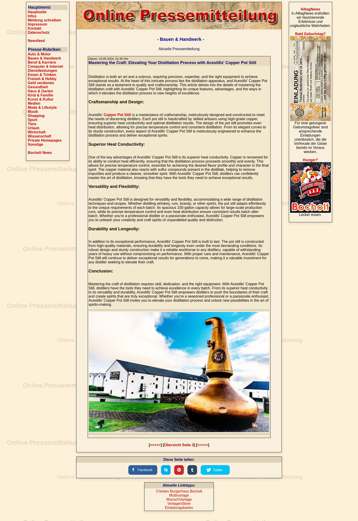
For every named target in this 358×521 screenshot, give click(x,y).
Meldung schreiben (44, 20)
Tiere (32, 124)
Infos (32, 16)
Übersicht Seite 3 (179, 445)
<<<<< (155, 445)
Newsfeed (36, 41)
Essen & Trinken (42, 75)
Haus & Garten (40, 91)
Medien (34, 103)
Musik (33, 112)
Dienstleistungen (42, 71)
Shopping (36, 116)
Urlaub (33, 128)
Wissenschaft (39, 136)
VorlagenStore (178, 503)
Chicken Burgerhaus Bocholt (179, 491)
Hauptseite (37, 12)
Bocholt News (40, 153)
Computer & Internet (45, 66)
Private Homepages (45, 140)
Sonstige (35, 144)
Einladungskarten (179, 508)
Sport (32, 120)
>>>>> (202, 445)
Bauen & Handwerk (44, 58)
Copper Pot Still (117, 115)
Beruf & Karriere (42, 62)
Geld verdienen (41, 83)
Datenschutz (39, 32)
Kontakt (35, 28)
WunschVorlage (179, 499)
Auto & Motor (39, 54)
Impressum (37, 24)
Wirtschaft (37, 132)
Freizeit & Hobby (42, 79)
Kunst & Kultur (41, 99)
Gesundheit (38, 87)
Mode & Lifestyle (42, 107)
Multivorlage (179, 495)
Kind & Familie (40, 95)
